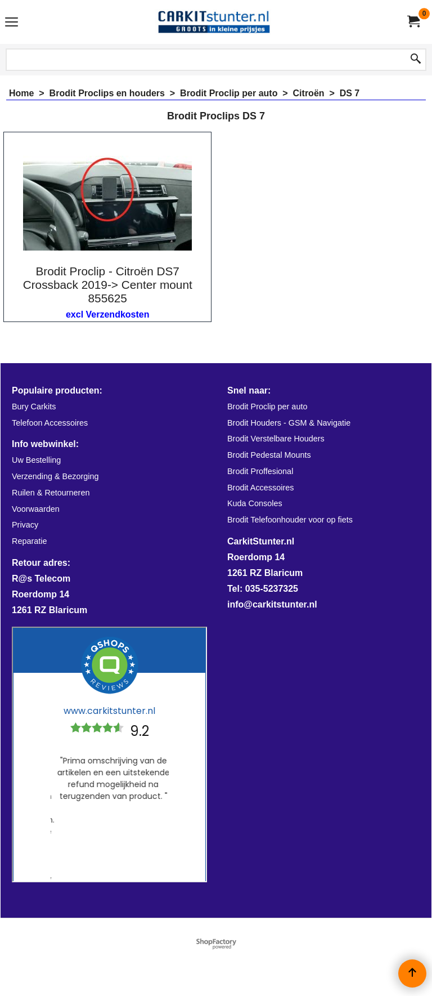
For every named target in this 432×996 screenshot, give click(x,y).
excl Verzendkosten (108, 314)
